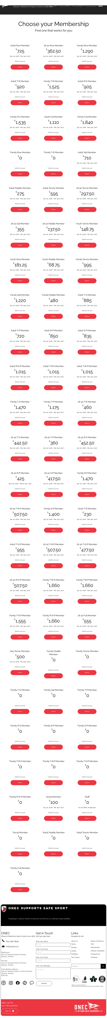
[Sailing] (77, 951)
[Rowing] (75, 947)
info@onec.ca (12, 946)
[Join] (65, 5)
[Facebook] (17, 982)
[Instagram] (10, 982)
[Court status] (91, 5)
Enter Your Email (42, 949)
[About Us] (78, 941)
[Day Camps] (77, 957)
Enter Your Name (42, 941)
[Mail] (3, 946)
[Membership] (96, 947)
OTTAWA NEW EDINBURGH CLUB (33, 3)
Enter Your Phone (42, 957)
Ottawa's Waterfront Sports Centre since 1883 (33, 7)
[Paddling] (76, 954)
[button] (100, 4)
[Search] (84, 966)
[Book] (78, 5)
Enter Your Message (43, 965)
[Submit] (44, 983)
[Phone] (3, 940)
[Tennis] (74, 944)
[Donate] (52, 5)
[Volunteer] (98, 957)
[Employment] (98, 954)
